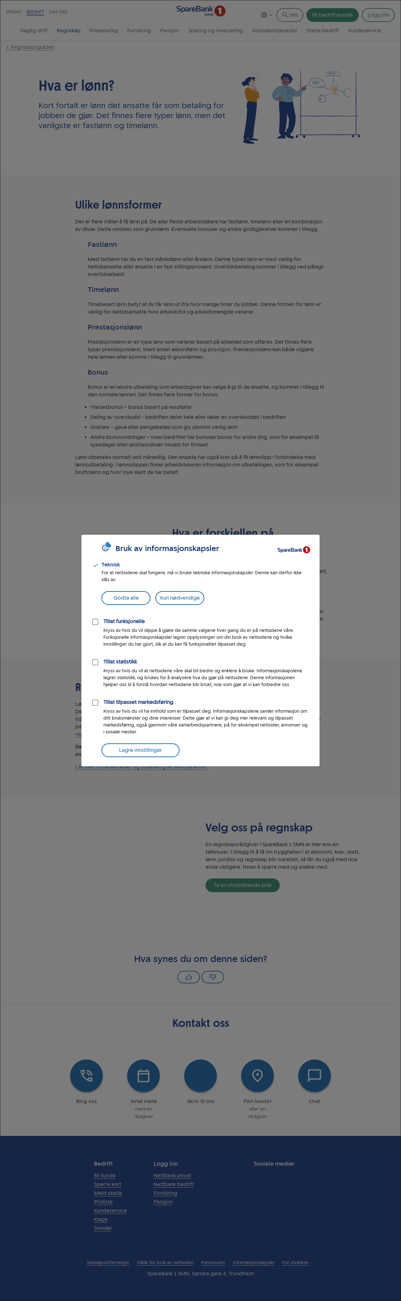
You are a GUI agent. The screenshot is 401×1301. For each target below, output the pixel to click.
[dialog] (200, 650)
